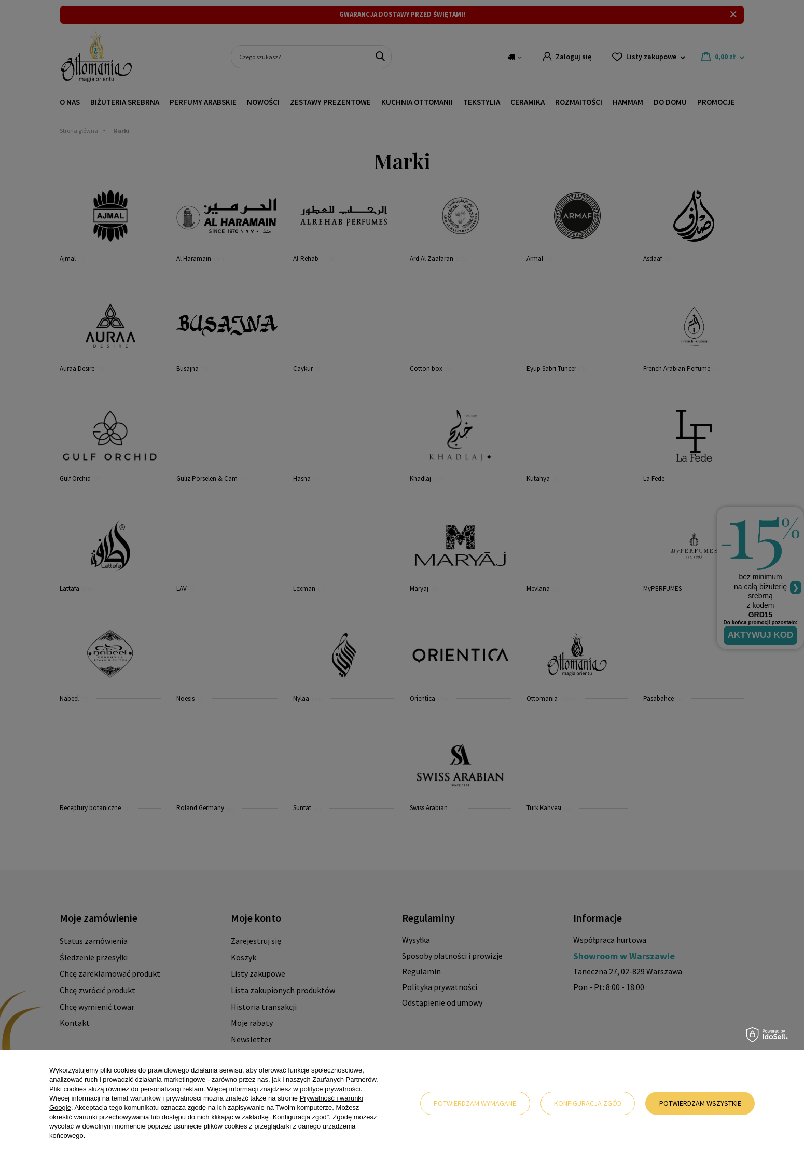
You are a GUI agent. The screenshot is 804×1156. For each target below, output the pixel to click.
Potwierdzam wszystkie (700, 1103)
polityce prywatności (330, 1089)
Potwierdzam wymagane (475, 1103)
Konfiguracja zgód (587, 1103)
